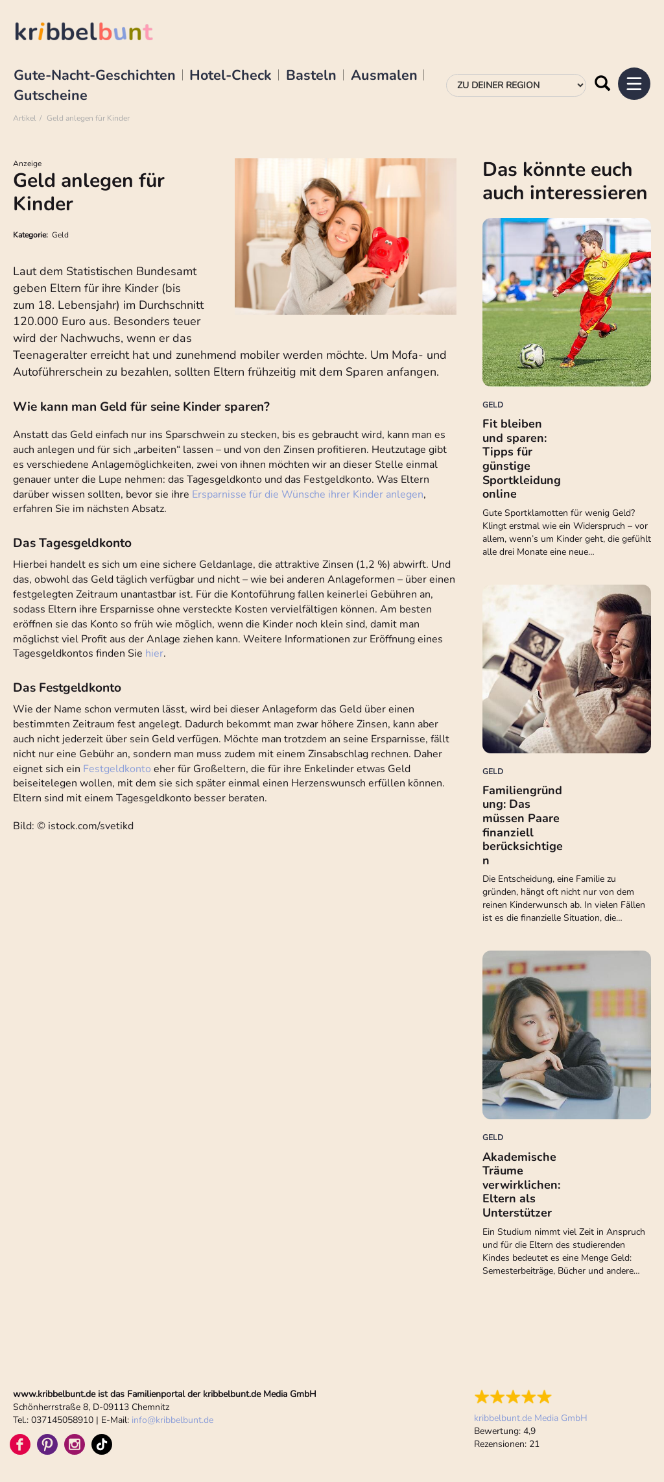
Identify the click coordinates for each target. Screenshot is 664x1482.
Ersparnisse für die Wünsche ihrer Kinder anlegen (307, 494)
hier (154, 653)
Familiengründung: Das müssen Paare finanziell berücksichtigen (522, 825)
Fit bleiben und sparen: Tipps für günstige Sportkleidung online (521, 459)
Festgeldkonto (118, 769)
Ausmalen (384, 76)
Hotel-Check (230, 76)
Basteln (311, 76)
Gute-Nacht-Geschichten (95, 76)
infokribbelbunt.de (172, 1420)
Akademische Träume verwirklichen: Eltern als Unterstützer (521, 1185)
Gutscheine (51, 96)
